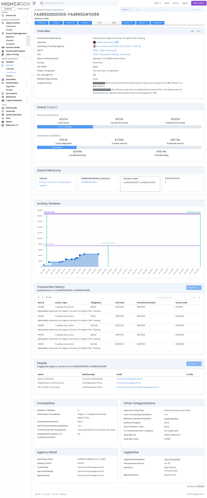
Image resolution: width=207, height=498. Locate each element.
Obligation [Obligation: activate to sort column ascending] (96, 302)
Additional (157, 23)
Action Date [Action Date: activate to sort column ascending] (181, 302)
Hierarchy (70, 23)
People (9, 90)
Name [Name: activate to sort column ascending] (40, 374)
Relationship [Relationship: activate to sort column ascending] (88, 374)
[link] (199, 298)
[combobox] (78, 3)
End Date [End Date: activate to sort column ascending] (119, 302)
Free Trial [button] (198, 3)
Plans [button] (167, 3)
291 (94, 74)
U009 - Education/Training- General (110, 54)
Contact (46, 494)
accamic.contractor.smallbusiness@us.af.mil (138, 387)
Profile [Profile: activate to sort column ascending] (190, 374)
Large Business (171, 418)
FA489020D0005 (89, 182)
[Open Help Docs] (63, 10)
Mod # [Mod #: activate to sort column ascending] (41, 302)
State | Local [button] (23, 8)
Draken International (106, 42)
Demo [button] (176, 3)
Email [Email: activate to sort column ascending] (119, 374)
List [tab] (192, 31)
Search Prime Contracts (48, 9)
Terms (55, 494)
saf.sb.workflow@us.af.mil (129, 383)
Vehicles (10, 69)
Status (56, 23)
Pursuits (9, 40)
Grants (9, 30)
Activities (10, 44)
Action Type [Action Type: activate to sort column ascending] (61, 302)
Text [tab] (198, 31)
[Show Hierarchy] (139, 46)
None (95, 66)
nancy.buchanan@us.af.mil (129, 378)
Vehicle (43, 178)
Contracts (11, 26)
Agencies (10, 86)
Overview (41, 23)
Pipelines (10, 37)
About (38, 494)
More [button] (157, 3)
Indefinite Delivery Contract (95, 178)
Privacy (63, 494)
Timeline (85, 23)
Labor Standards (172, 459)
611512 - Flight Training (103, 50)
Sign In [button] (185, 3)
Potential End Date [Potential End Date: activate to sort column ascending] (146, 302)
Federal (8, 8)
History (128, 23)
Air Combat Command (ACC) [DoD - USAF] (117, 46)
